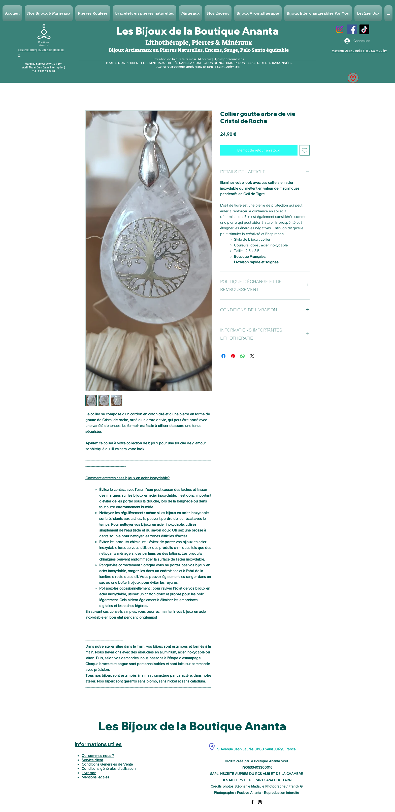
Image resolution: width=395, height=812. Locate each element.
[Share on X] (252, 356)
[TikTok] (364, 29)
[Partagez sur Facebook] (223, 356)
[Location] (353, 78)
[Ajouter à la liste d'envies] (305, 150)
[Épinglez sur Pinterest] (233, 356)
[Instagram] (340, 29)
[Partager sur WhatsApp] (243, 356)
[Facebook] (352, 29)
